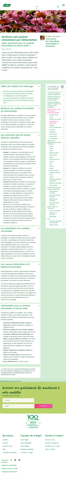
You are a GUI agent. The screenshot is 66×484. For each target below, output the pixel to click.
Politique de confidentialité (9, 465)
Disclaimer (4, 462)
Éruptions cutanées (54, 172)
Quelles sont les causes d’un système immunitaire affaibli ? (54, 111)
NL (36, 8)
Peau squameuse (54, 170)
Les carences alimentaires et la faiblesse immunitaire (18, 98)
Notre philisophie (26, 443)
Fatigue (51, 168)
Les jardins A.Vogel (27, 452)
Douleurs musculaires (55, 183)
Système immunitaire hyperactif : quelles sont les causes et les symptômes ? (54, 105)
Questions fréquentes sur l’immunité (55, 221)
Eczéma (51, 161)
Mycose (51, 166)
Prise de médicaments (55, 127)
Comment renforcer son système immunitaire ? (54, 188)
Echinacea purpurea (54, 210)
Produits (5, 440)
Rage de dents (53, 185)
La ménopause (53, 138)
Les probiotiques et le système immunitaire (15, 96)
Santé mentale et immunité (54, 203)
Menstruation (53, 136)
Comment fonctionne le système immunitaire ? (54, 93)
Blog (4, 449)
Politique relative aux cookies (10, 468)
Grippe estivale (53, 225)
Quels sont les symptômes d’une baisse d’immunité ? (54, 142)
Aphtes (51, 157)
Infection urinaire (54, 159)
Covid (51, 150)
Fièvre (51, 174)
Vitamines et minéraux (53, 213)
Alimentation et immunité (53, 192)
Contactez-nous (50, 440)
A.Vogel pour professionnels (9, 471)
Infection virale (53, 115)
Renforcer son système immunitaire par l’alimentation (18, 91)
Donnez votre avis (7, 49)
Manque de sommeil (55, 119)
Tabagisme (52, 132)
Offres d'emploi (50, 449)
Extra (48, 219)
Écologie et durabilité (27, 449)
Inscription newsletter (10, 452)
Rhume (51, 146)
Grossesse (52, 129)
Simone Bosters (51, 39)
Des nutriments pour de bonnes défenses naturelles (18, 93)
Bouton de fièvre (54, 153)
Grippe (51, 148)
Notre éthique (25, 446)
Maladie (51, 125)
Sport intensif (53, 134)
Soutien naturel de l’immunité (52, 207)
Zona (50, 163)
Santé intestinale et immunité (55, 196)
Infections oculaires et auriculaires (55, 180)
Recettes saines (8, 446)
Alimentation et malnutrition (53, 122)
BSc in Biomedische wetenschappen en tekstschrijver (52, 44)
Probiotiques (52, 216)
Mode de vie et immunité (53, 199)
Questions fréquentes (52, 443)
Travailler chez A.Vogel (52, 446)
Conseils (5, 443)
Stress (51, 117)
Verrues (51, 177)
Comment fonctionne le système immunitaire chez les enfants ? (54, 98)
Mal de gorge (53, 155)
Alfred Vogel (24, 440)
